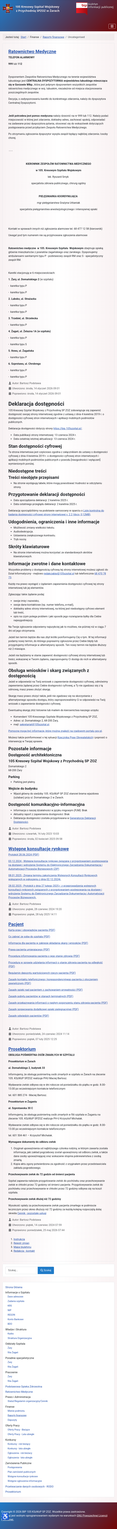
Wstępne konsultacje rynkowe (23, 1476)
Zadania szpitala (16, 1301)
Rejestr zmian (21, 1243)
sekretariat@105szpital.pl (34, 724)
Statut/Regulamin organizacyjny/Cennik (28, 1401)
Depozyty (12, 1420)
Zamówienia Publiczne (18, 1463)
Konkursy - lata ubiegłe (19, 1448)
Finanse (9, 1406)
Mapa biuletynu (22, 1247)
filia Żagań (13, 1352)
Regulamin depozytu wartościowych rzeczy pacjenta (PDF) (42, 972)
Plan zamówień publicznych (22, 1472)
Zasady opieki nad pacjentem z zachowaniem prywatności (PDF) (45, 989)
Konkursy (10, 1439)
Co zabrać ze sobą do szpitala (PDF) (29, 936)
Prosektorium (13, 1491)
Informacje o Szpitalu (17, 1292)
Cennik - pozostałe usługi (31, 1213)
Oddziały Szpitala (15, 1343)
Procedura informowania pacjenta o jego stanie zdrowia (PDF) (44, 956)
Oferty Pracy (12, 1425)
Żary (10, 1348)
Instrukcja (19, 1239)
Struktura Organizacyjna (20, 1338)
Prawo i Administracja (18, 1397)
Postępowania (15, 1467)
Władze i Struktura (15, 1329)
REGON (11, 1314)
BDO (10, 1324)
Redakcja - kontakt (24, 1250)
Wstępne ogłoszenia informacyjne (25, 1481)
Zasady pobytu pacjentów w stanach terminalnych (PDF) (40, 996)
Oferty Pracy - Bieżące (19, 1429)
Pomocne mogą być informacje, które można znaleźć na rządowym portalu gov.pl (55, 731)
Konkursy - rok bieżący (19, 1444)
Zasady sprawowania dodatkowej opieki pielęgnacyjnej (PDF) (43, 1009)
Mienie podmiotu (16, 1411)
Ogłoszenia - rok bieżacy (20, 1453)
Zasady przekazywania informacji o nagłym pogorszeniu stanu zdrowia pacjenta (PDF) (58, 1002)
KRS (10, 1305)
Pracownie (11, 1372)
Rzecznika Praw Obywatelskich (75, 737)
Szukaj (45, 1270)
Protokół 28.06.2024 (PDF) (23, 854)
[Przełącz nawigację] (112, 26)
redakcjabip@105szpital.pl (59, 573)
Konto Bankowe (15, 1319)
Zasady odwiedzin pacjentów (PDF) (28, 1015)
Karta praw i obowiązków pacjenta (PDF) (31, 930)
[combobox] (21, 1270)
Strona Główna (13, 1287)
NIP (9, 1310)
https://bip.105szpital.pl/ (67, 428)
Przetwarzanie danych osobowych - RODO (29, 1486)
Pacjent (16, 924)
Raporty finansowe (17, 1415)
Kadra (10, 1333)
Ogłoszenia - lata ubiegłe (20, 1457)
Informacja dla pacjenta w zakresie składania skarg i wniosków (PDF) (48, 943)
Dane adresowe (15, 1296)
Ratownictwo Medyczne (19, 1391)
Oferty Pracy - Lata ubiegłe (21, 1434)
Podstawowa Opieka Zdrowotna (23, 1386)
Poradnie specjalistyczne (19, 1358)
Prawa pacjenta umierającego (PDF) (29, 949)
